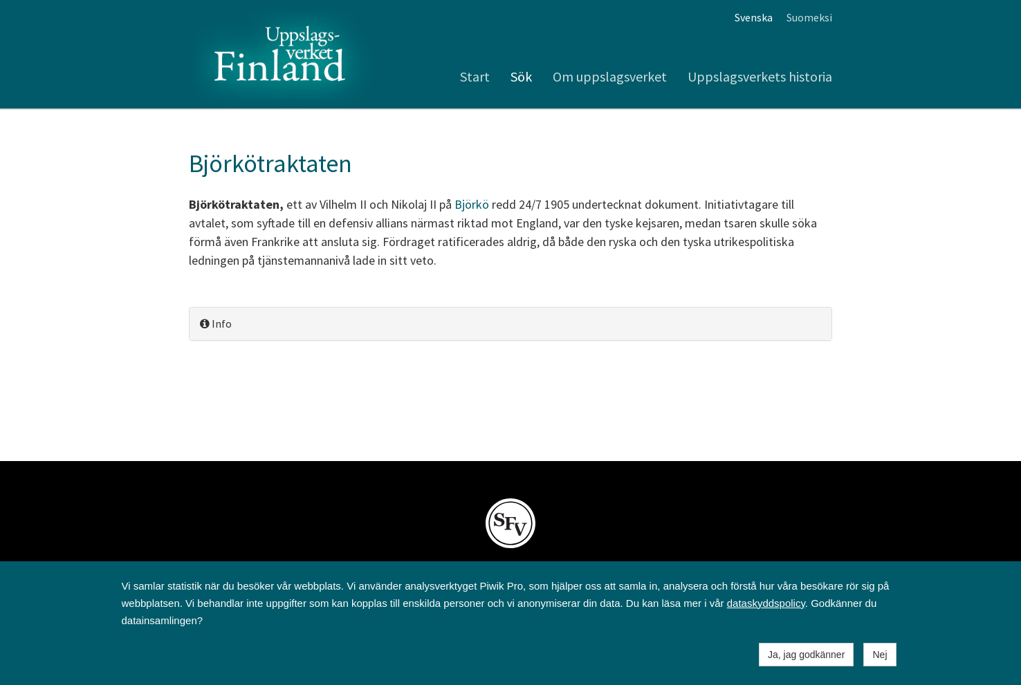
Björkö (471, 204)
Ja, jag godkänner (806, 654)
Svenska (754, 17)
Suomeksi (809, 17)
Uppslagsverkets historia (760, 76)
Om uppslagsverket (610, 76)
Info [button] (216, 323)
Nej (879, 654)
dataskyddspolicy (766, 603)
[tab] (510, 324)
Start (475, 76)
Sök (521, 76)
